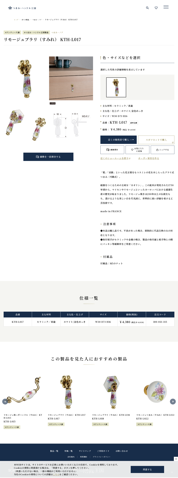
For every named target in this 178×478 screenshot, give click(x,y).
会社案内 (71, 457)
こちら (56, 474)
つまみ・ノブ (40, 19)
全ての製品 (27, 19)
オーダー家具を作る (148, 158)
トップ (16, 19)
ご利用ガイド (103, 451)
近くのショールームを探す (114, 158)
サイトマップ (85, 451)
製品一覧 (54, 451)
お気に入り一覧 (156, 7)
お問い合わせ (122, 451)
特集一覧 (69, 451)
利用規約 (83, 457)
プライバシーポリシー (102, 457)
